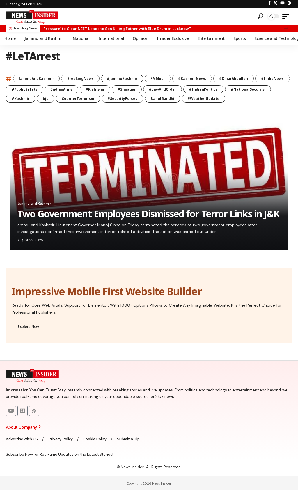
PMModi (160, 78)
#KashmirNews (196, 78)
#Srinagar (166, 89)
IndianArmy (99, 89)
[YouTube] (282, 3)
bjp (94, 98)
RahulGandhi (214, 98)
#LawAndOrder (203, 89)
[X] (275, 3)
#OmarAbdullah (238, 78)
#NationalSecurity (29, 98)
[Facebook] (269, 3)
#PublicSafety (61, 89)
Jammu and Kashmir (34, 204)
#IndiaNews (23, 89)
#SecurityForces (174, 98)
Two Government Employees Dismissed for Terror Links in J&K (148, 214)
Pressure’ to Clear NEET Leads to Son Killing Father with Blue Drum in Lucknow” (117, 28)
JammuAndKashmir (36, 78)
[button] (286, 28)
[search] (260, 16)
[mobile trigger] (287, 16)
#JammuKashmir (124, 78)
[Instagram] (289, 3)
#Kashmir (69, 98)
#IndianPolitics (244, 89)
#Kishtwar (133, 89)
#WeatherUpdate (256, 98)
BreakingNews (81, 78)
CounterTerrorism (128, 98)
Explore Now (29, 326)
